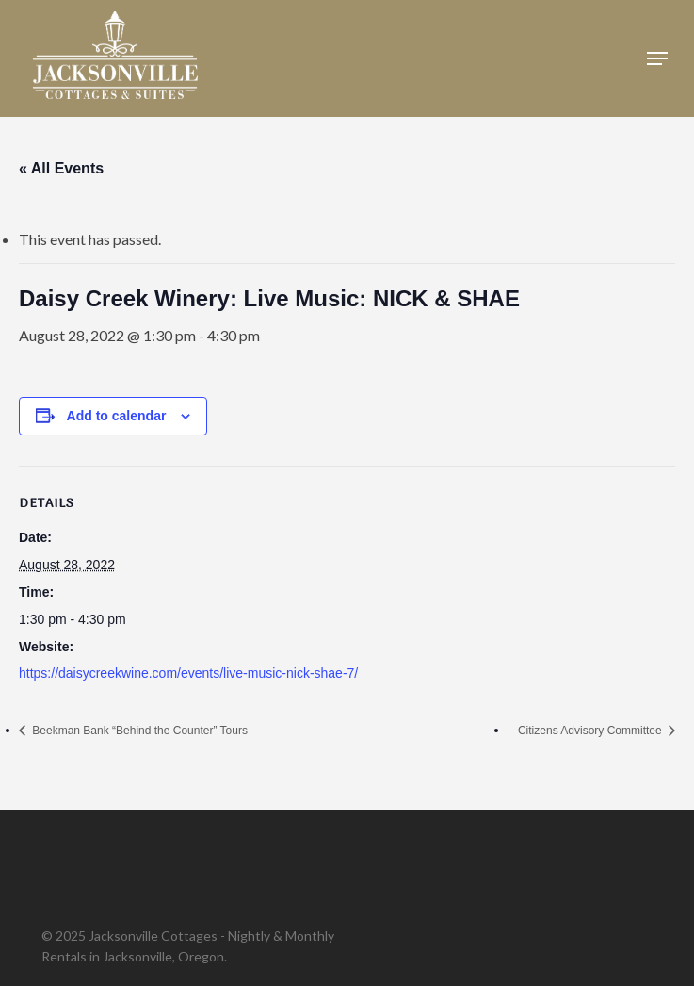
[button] (657, 58)
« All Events (61, 168)
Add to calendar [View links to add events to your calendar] (117, 415)
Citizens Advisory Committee (591, 730)
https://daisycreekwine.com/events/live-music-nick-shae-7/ (188, 673)
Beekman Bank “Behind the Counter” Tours (138, 730)
